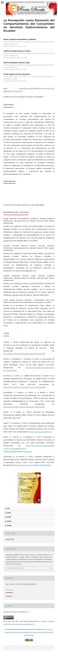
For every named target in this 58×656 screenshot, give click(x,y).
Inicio (5, 12)
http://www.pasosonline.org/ (41, 432)
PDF (8, 508)
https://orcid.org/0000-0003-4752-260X (15, 46)
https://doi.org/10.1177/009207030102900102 (33, 465)
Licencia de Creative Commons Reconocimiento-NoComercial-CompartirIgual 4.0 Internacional (29, 632)
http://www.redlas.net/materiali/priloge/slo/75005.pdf (24, 354)
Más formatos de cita (15, 568)
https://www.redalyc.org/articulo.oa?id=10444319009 (24, 407)
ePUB (9, 517)
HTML (9, 513)
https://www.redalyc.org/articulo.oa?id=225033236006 (24, 387)
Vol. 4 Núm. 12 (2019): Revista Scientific (35, 12)
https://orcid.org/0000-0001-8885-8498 (14, 81)
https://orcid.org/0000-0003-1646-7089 (14, 69)
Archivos (14, 12)
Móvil (9, 521)
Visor (9, 525)
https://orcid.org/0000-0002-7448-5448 (15, 58)
